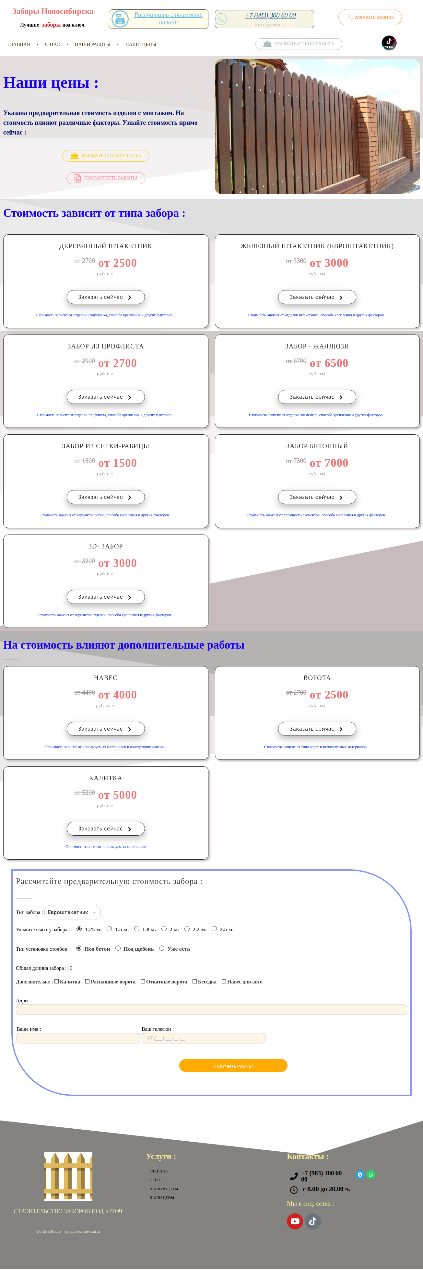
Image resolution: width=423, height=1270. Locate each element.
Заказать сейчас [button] (105, 297)
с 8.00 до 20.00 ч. (326, 1190)
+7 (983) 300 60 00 (270, 15)
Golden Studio (48, 1231)
